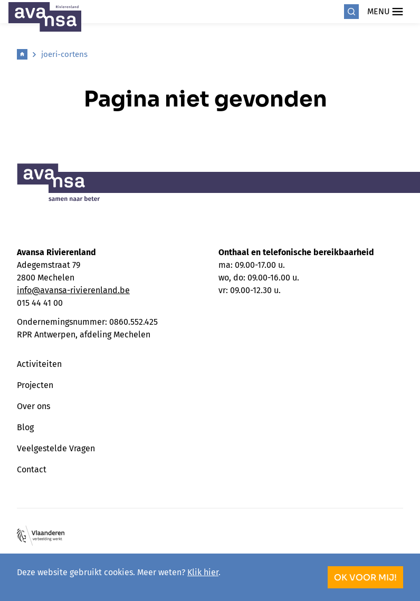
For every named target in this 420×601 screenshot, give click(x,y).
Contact (31, 469)
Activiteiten (39, 364)
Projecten (35, 385)
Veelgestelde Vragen (56, 448)
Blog (25, 427)
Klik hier (202, 572)
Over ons (33, 406)
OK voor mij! (365, 577)
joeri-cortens (64, 54)
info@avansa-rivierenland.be (73, 290)
